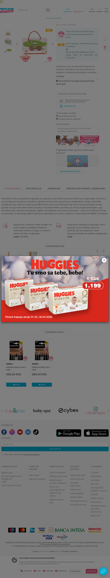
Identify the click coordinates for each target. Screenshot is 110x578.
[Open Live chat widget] (103, 571)
